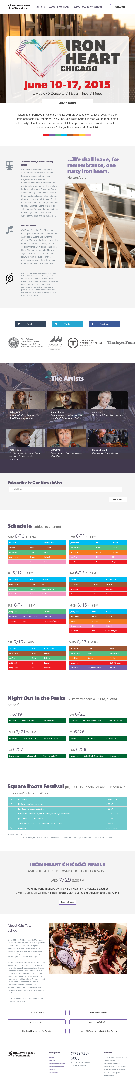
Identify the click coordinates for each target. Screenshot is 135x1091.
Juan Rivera (15, 450)
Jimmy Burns (57, 412)
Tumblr (26, 323)
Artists (52, 1060)
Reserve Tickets (67, 902)
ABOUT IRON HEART (59, 7)
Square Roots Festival (98, 1022)
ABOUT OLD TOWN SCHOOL (88, 7)
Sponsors (53, 1073)
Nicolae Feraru (99, 450)
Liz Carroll (56, 450)
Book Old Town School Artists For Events (98, 1031)
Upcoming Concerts (98, 1012)
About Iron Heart (57, 1063)
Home (51, 1057)
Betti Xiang (15, 412)
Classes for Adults (37, 1012)
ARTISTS (41, 7)
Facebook (100, 324)
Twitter (63, 324)
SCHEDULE (120, 7)
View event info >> (49, 721)
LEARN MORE (67, 103)
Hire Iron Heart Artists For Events (36, 1031)
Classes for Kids (37, 1022)
